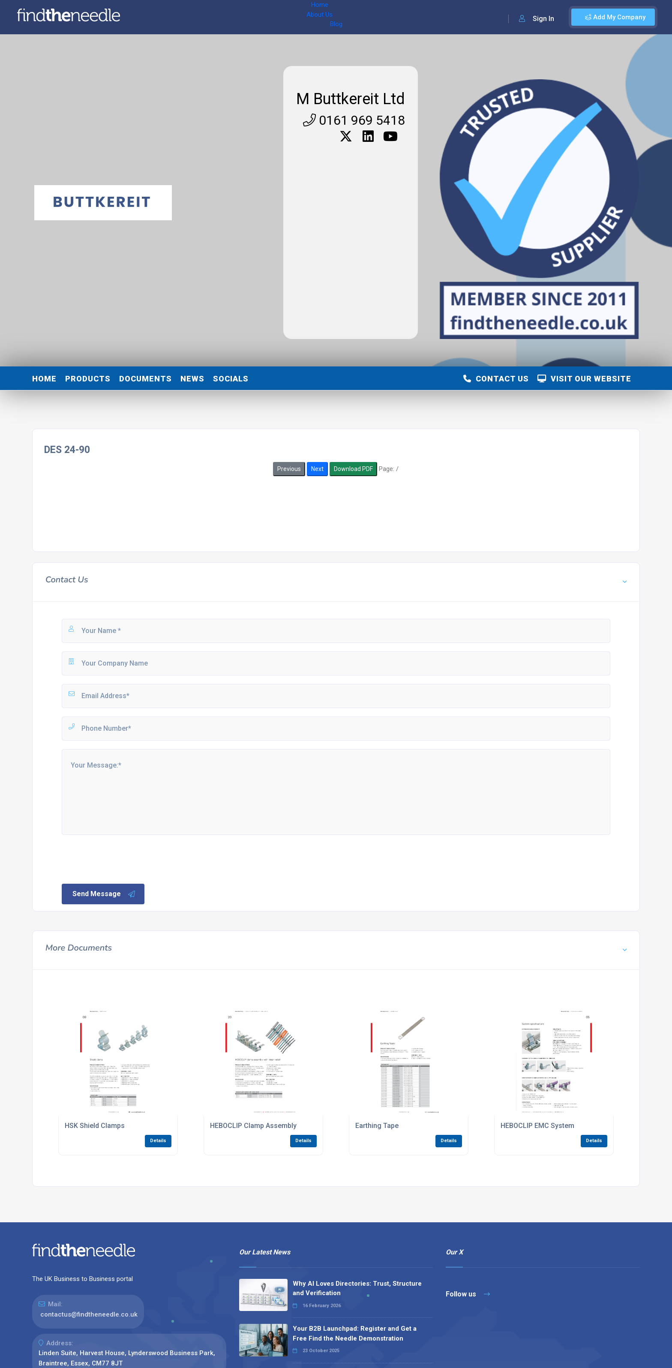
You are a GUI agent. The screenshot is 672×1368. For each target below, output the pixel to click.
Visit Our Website (584, 378)
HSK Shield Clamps (95, 1126)
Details (158, 1140)
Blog (214, 17)
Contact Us (496, 378)
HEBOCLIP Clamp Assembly (253, 1126)
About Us (184, 17)
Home (151, 17)
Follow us (468, 1294)
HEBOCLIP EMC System (537, 1126)
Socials (231, 378)
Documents (145, 378)
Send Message (104, 894)
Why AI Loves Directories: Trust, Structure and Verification (357, 1288)
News (192, 378)
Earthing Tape (377, 1126)
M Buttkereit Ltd (350, 99)
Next (317, 468)
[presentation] (125, 858)
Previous (289, 468)
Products (88, 378)
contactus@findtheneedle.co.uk (89, 1314)
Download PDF (353, 468)
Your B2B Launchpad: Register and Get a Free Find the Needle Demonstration (355, 1333)
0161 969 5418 (354, 120)
